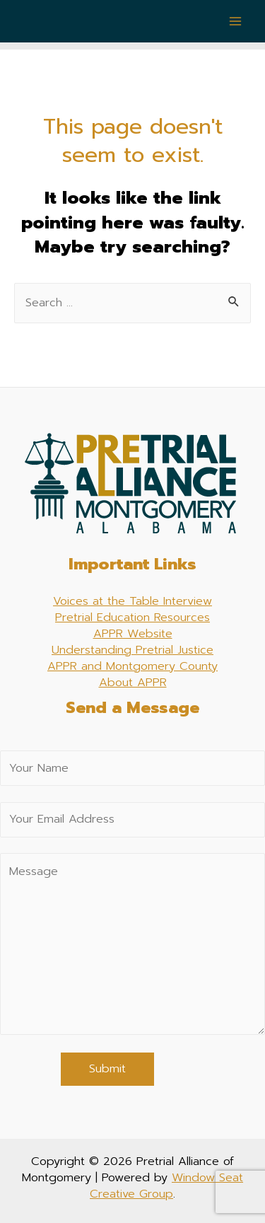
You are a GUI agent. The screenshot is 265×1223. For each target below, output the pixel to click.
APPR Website (132, 633)
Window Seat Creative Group (166, 1185)
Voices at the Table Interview (132, 601)
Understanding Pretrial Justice (132, 650)
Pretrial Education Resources (132, 617)
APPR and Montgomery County (132, 666)
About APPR (133, 682)
